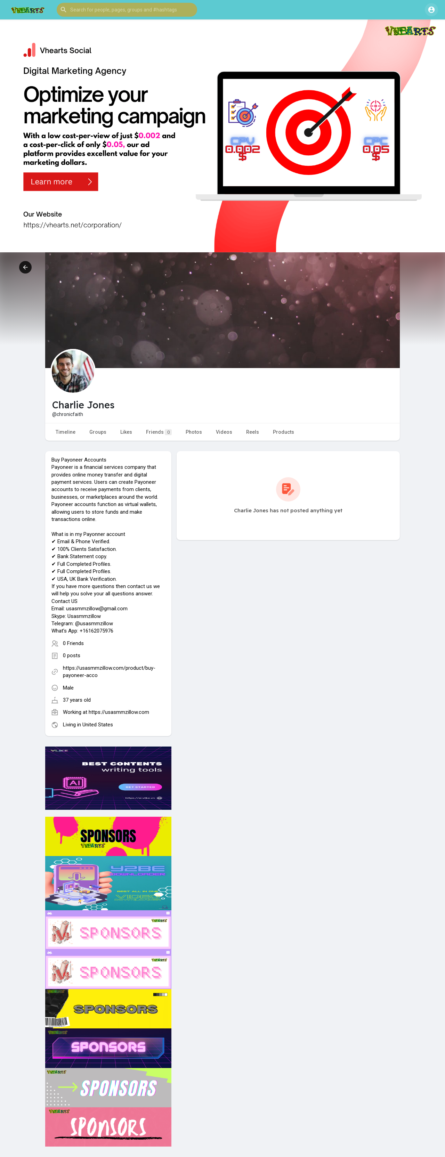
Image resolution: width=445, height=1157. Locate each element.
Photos (194, 432)
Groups (97, 432)
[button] (127, 10)
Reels (252, 432)
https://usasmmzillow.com (119, 712)
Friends (159, 432)
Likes (126, 432)
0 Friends (73, 643)
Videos (224, 432)
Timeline (65, 432)
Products (283, 432)
